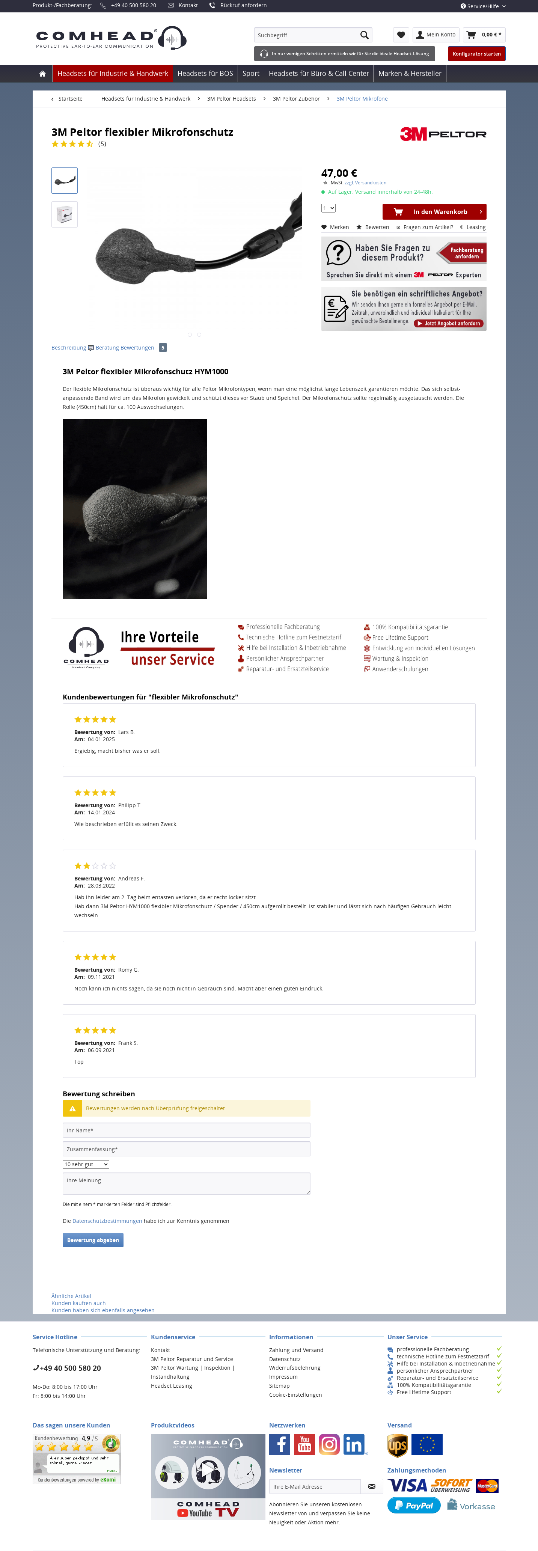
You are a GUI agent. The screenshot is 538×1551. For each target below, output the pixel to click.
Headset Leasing (171, 1385)
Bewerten (373, 227)
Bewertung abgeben (93, 1240)
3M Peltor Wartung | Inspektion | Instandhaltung (193, 1372)
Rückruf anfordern (243, 5)
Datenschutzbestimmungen (107, 1220)
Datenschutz (285, 1359)
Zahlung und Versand (296, 1350)
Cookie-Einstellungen (295, 1394)
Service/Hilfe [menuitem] (480, 6)
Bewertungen (144, 347)
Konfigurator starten (477, 53)
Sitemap (279, 1385)
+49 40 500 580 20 (133, 5)
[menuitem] (313, 34)
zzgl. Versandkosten (365, 182)
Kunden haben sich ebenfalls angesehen (103, 1310)
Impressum (283, 1376)
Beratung (104, 347)
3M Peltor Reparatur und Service (192, 1359)
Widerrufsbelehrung (295, 1367)
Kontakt (188, 5)
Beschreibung (68, 347)
